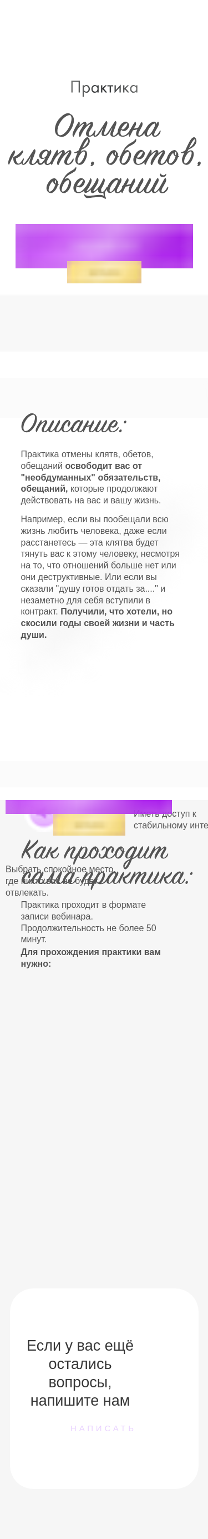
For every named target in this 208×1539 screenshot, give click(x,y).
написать (103, 1428)
